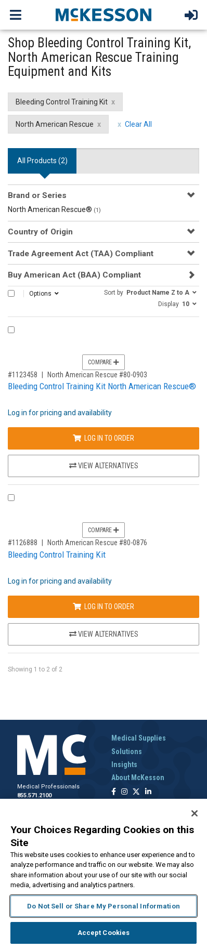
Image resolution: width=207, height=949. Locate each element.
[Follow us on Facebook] (113, 792)
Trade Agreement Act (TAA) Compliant (80, 253)
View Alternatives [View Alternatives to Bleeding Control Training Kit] (103, 634)
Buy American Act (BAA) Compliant (74, 275)
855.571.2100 (34, 795)
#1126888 (22, 542)
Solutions (126, 751)
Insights (124, 764)
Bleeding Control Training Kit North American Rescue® (102, 386)
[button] (150, 292)
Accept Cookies (103, 933)
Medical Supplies (138, 738)
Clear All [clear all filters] (138, 124)
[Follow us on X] (136, 792)
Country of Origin (40, 231)
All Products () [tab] (42, 160)
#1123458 (22, 375)
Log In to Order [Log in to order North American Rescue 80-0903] (103, 438)
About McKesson (137, 777)
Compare (103, 362)
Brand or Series (37, 195)
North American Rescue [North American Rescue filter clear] (55, 124)
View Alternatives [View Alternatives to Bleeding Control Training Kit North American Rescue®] (103, 466)
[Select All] (11, 293)
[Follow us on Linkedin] (148, 792)
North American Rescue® (54, 209)
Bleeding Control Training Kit (57, 554)
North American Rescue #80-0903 (97, 375)
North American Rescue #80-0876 (97, 542)
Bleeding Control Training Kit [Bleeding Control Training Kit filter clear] (62, 102)
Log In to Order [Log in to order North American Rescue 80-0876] (103, 606)
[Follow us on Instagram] (124, 792)
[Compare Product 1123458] (11, 329)
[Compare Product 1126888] (11, 497)
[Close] (194, 813)
